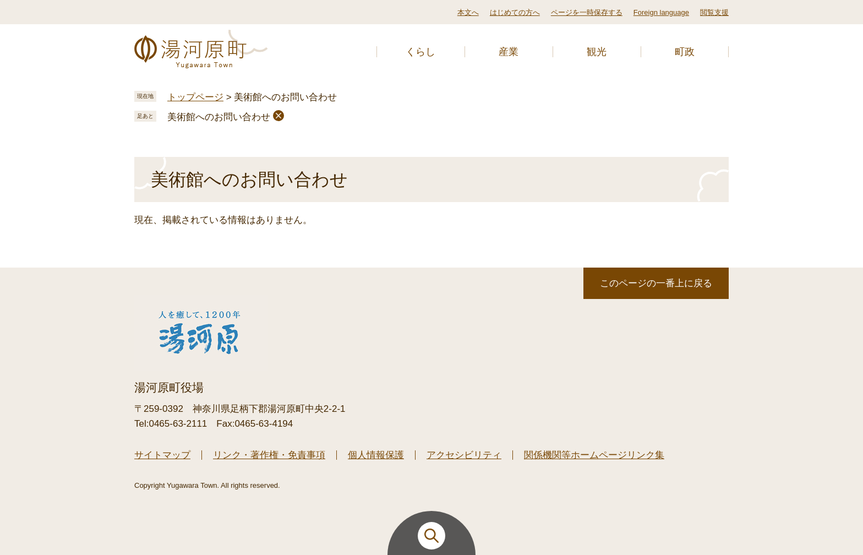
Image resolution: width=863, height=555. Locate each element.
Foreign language (661, 12)
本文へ (468, 12)
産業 (508, 51)
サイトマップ (162, 455)
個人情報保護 (376, 455)
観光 (597, 51)
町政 (685, 51)
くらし (420, 51)
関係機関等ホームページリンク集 (594, 455)
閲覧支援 (714, 12)
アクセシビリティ (464, 455)
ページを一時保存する (586, 12)
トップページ (195, 97)
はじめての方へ (515, 12)
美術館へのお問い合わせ (218, 117)
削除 (278, 115)
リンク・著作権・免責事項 (269, 455)
